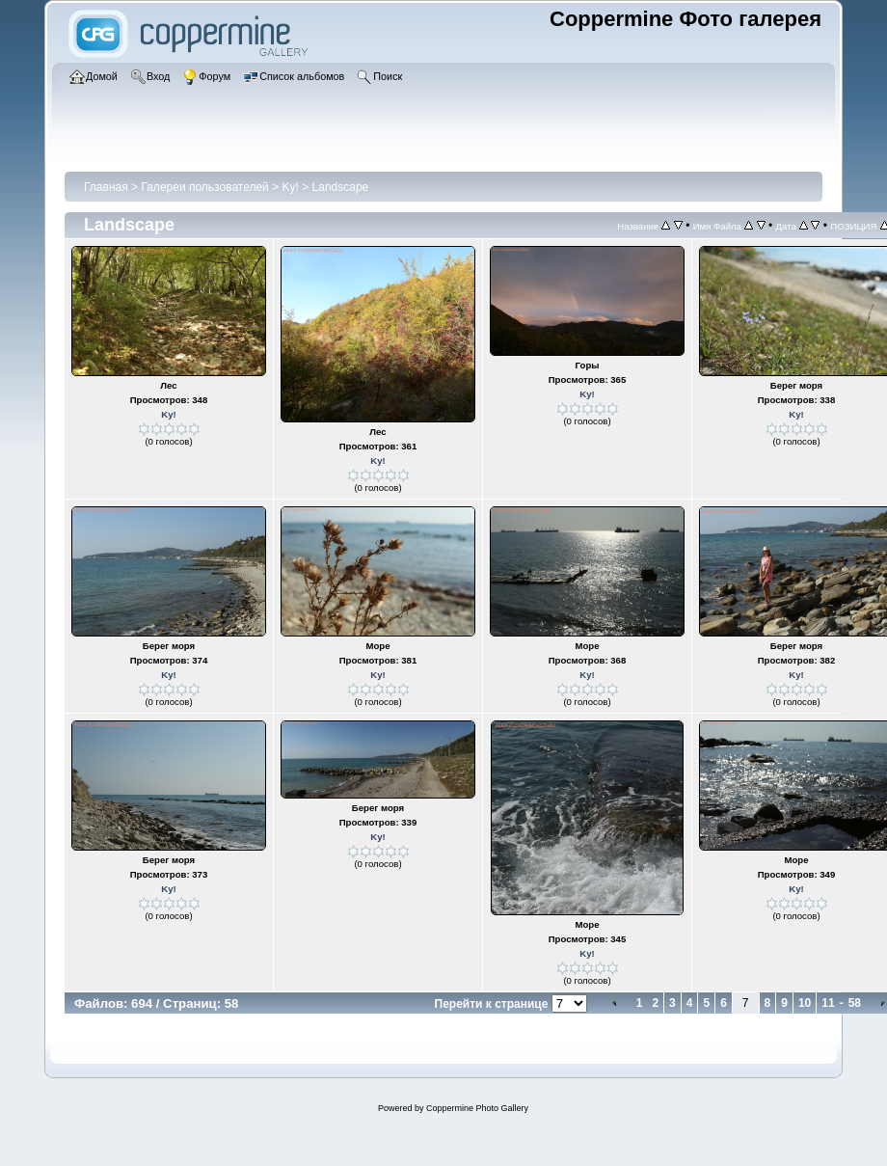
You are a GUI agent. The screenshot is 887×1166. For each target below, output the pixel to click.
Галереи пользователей (204, 187)
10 (804, 1003)
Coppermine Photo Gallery (477, 1108)
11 (827, 1003)
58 (854, 1003)
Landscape (340, 187)
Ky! (290, 187)
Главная (106, 187)
